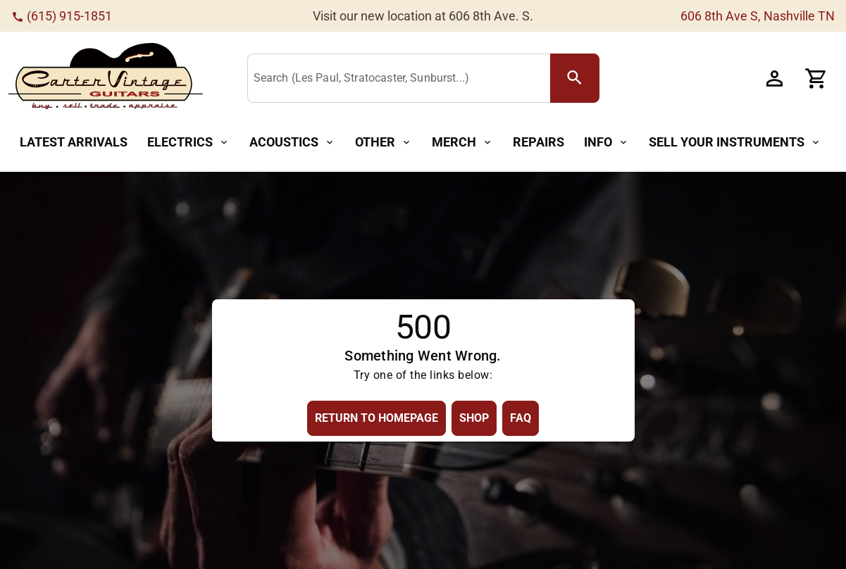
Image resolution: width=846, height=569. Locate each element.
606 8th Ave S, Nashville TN (757, 15)
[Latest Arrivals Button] (74, 143)
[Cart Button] (816, 78)
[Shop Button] (474, 418)
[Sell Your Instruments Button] (735, 143)
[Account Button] (774, 78)
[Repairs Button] (538, 143)
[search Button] (574, 78)
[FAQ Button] (520, 418)
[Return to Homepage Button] (376, 418)
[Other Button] (383, 143)
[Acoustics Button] (292, 143)
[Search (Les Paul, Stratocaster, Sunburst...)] (402, 79)
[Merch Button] (462, 143)
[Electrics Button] (188, 143)
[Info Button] (606, 143)
